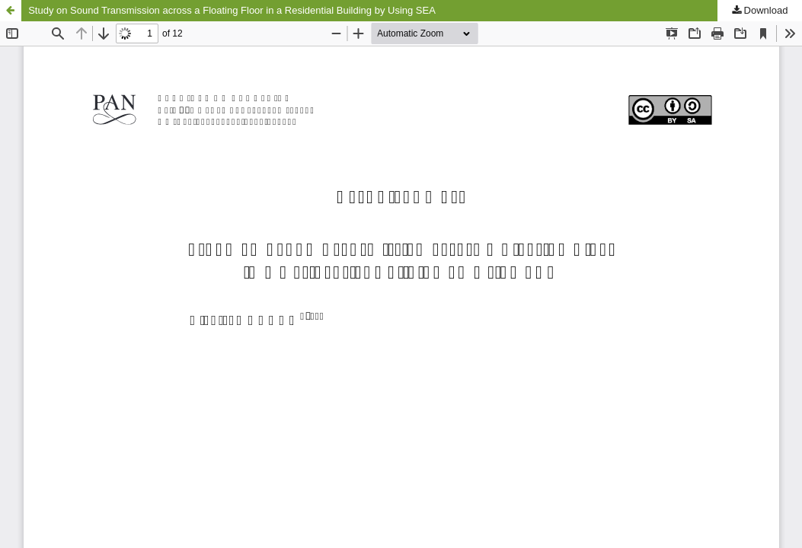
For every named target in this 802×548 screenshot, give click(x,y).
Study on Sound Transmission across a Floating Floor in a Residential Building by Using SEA (232, 10)
